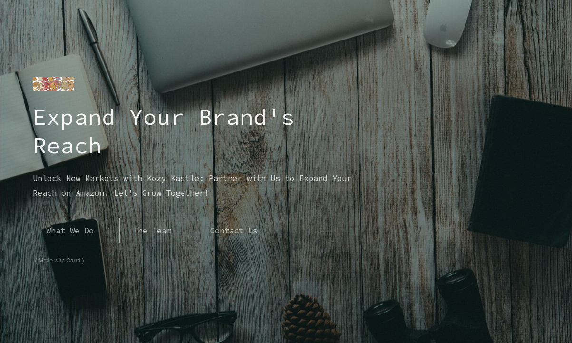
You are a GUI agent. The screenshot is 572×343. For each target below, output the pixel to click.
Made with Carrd (56, 260)
